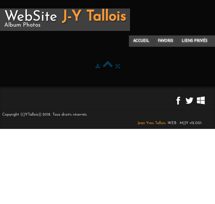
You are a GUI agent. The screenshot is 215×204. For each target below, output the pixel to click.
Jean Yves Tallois (151, 123)
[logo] (65, 19)
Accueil (141, 41)
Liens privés (194, 41)
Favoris (165, 41)
